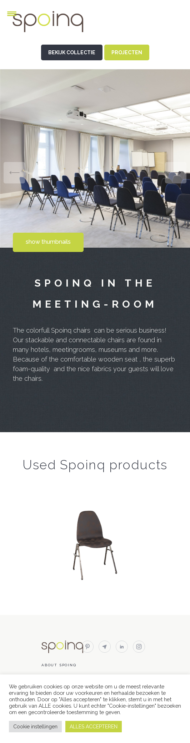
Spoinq (57, 21)
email (105, 647)
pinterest (87, 647)
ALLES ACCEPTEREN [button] (94, 726)
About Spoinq (58, 665)
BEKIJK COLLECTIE (71, 52)
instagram (139, 647)
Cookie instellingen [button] (35, 726)
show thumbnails (48, 241)
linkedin (122, 647)
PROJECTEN (126, 52)
